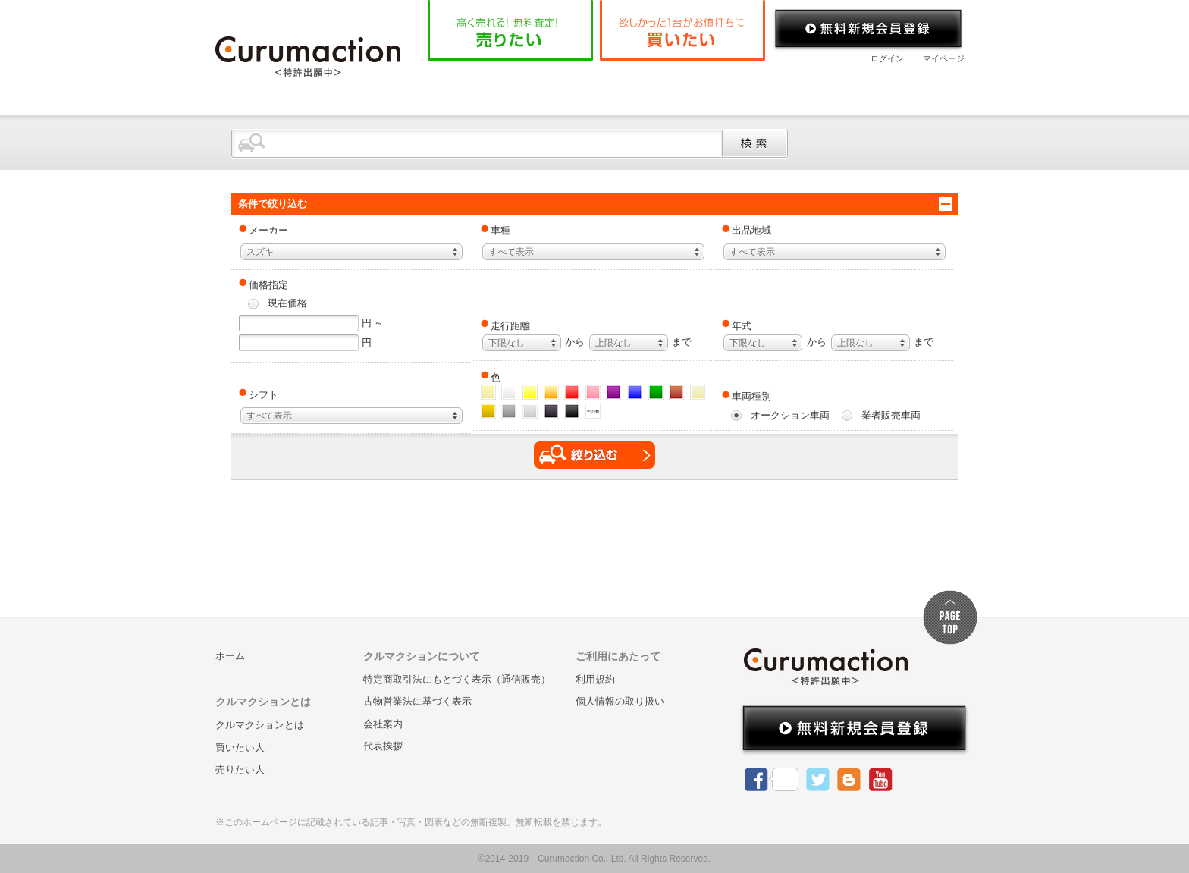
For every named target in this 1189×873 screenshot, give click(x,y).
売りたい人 (240, 769)
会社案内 (803, 86)
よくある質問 (701, 86)
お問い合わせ (905, 86)
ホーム (465, 86)
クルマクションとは (573, 86)
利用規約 (595, 679)
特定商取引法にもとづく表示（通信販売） (457, 679)
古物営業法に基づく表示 (417, 701)
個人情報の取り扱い (620, 701)
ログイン (887, 58)
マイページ (944, 58)
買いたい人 (240, 747)
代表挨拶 (383, 746)
